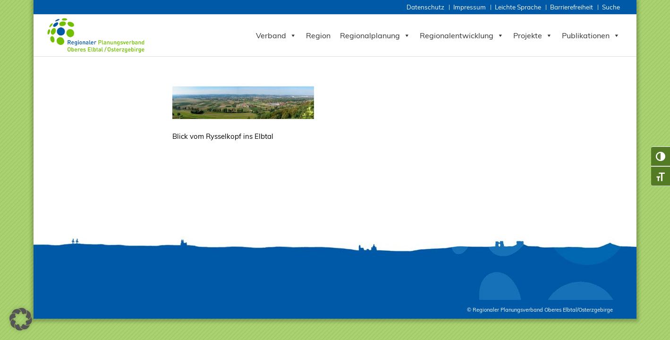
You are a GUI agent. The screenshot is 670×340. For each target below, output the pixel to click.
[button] (21, 319)
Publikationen (591, 35)
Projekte (532, 35)
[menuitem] (426, 7)
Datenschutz (425, 7)
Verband (276, 35)
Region (318, 35)
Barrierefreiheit (571, 7)
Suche (611, 7)
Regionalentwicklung (462, 35)
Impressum (469, 7)
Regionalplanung (375, 35)
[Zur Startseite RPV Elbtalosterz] (98, 35)
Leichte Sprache (518, 7)
